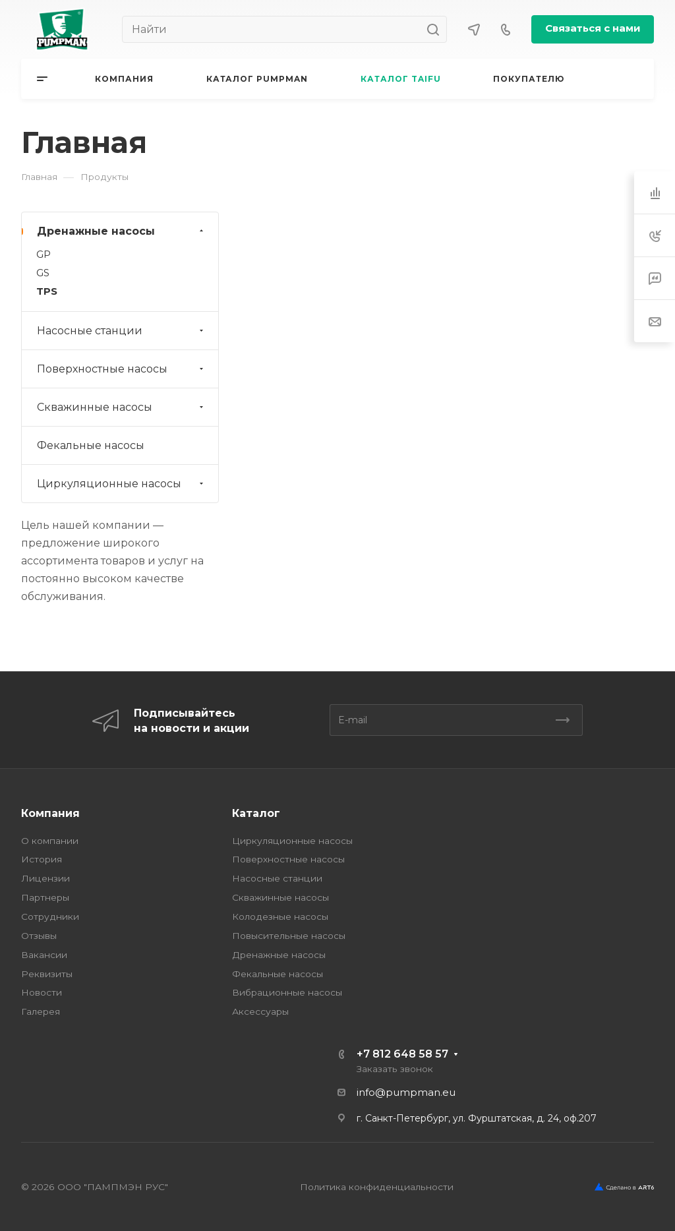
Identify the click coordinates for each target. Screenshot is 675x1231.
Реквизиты (47, 974)
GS (42, 273)
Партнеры (45, 897)
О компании (49, 840)
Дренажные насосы (121, 231)
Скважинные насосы (121, 407)
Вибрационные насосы (287, 992)
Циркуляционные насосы (121, 483)
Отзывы (39, 935)
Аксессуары (260, 1011)
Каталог (256, 813)
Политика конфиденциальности (377, 1187)
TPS (46, 291)
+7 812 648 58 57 (402, 1054)
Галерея (40, 1011)
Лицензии (45, 878)
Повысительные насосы (288, 935)
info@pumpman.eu (406, 1092)
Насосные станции (121, 330)
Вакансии (44, 954)
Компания (50, 813)
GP (43, 254)
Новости (41, 992)
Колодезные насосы (280, 916)
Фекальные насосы (90, 445)
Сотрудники (50, 916)
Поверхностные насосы (121, 369)
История (41, 859)
